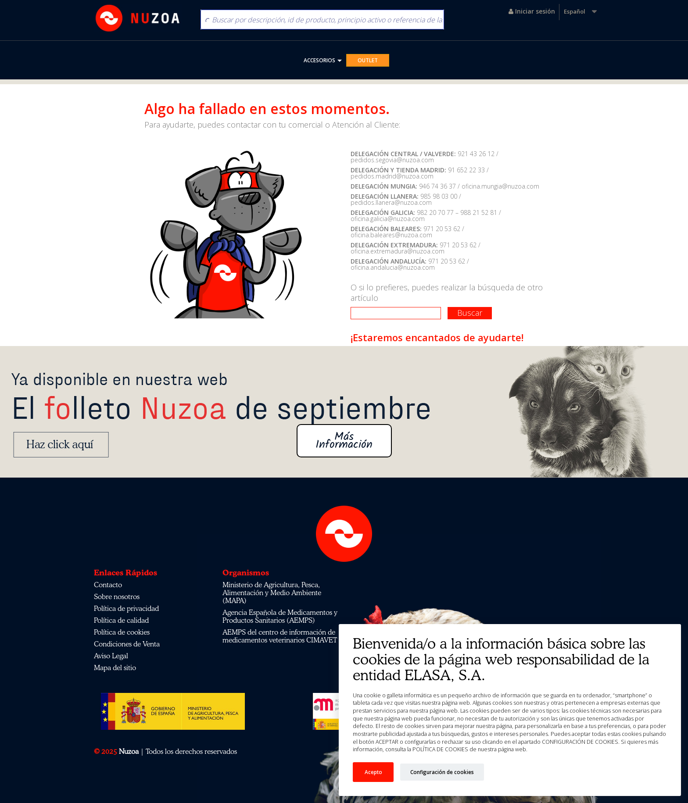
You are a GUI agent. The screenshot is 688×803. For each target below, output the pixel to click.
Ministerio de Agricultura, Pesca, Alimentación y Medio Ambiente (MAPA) (271, 592)
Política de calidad (121, 620)
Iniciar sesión (532, 11)
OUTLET (368, 60)
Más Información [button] (344, 441)
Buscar (469, 312)
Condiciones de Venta (127, 643)
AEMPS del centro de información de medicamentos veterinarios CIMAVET (279, 636)
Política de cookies (122, 632)
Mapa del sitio (115, 667)
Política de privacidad (126, 608)
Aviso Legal (111, 655)
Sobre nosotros (117, 596)
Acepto (373, 771)
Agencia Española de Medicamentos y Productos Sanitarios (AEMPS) (279, 616)
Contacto (108, 584)
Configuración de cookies (442, 771)
